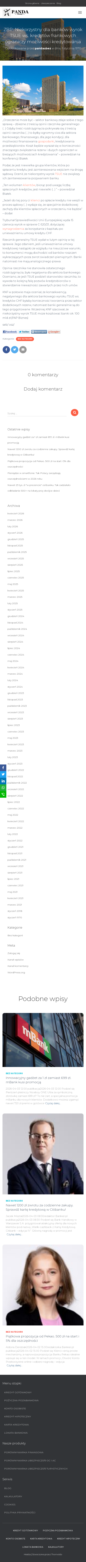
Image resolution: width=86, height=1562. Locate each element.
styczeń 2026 (14, 532)
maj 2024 (12, 660)
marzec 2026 (14, 519)
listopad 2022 (15, 776)
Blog (59, 3)
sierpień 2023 (15, 718)
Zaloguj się (13, 953)
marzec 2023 (14, 750)
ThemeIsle (56, 1554)
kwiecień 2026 (15, 513)
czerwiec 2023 (15, 731)
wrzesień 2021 (15, 866)
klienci (35, 200)
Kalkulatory (13, 1496)
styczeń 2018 (14, 910)
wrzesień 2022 (15, 789)
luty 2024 (12, 680)
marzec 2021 (14, 904)
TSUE (58, 174)
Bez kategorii (25, 339)
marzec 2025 (14, 596)
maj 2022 (12, 814)
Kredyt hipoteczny (17, 1416)
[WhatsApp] (3, 787)
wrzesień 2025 (15, 558)
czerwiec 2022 (15, 808)
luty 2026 (12, 526)
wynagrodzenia (13, 228)
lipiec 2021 (13, 878)
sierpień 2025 (15, 564)
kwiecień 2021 (15, 898)
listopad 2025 (15, 545)
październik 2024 (17, 628)
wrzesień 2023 (15, 712)
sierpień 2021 (14, 872)
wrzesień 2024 (15, 635)
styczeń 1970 (14, 917)
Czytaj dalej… (53, 1103)
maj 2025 (12, 584)
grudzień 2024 (15, 616)
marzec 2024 (15, 673)
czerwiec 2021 (15, 885)
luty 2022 (12, 834)
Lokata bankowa (16, 1432)
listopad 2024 (15, 622)
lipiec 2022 (13, 802)
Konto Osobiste (15, 1408)
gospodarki (46, 141)
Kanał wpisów (15, 959)
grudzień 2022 (15, 769)
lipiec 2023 (13, 725)
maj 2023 (12, 737)
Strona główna (32, 3)
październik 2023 (17, 705)
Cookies (9, 1504)
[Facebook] (3, 767)
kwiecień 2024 (15, 667)
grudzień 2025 (15, 539)
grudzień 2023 (15, 693)
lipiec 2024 (13, 648)
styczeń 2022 (14, 840)
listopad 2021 (14, 853)
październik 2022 (17, 782)
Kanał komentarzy (17, 965)
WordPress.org (16, 972)
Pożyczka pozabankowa (21, 1400)
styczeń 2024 (15, 686)
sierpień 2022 (15, 795)
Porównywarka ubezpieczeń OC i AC (30, 1460)
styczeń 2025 (14, 609)
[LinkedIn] (3, 781)
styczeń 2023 (14, 763)
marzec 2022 (14, 827)
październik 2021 (16, 859)
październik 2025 (17, 552)
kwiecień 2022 (15, 821)
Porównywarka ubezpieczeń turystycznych (36, 1468)
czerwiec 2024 (15, 654)
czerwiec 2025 (15, 577)
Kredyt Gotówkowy (18, 1392)
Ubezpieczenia (48, 3)
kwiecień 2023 (15, 744)
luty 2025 (12, 603)
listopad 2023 (15, 699)
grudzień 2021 (15, 846)
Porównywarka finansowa (23, 1452)
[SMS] (3, 794)
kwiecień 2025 (15, 590)
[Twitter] (3, 774)
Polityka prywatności (19, 1512)
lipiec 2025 (13, 571)
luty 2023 (12, 757)
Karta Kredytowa (16, 1424)
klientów (29, 185)
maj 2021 (12, 891)
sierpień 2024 (15, 641)
